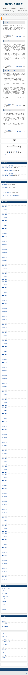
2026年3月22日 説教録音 (7, 173)
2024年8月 (4, 257)
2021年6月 (4, 356)
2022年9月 (4, 316)
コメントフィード (6, 623)
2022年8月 (4, 319)
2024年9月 (4, 255)
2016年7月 (4, 477)
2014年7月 (4, 541)
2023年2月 (4, 303)
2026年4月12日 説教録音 (8, 165)
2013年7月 (4, 574)
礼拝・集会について (6, 641)
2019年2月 (4, 397)
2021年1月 (4, 370)
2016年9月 (4, 472)
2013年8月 (4, 571)
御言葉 (3, 598)
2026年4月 (4, 204)
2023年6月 (4, 292)
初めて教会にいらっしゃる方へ (8, 639)
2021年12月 (4, 340)
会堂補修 (4, 590)
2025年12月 (4, 214)
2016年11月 (4, 466)
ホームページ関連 (6, 588)
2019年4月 (4, 391)
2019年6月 (4, 389)
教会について (4, 636)
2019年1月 (4, 399)
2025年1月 (4, 244)
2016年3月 (4, 488)
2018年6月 (4, 415)
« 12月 (3, 154)
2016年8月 (4, 474)
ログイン (4, 618)
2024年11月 (4, 249)
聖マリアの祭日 (7, 110)
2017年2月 (4, 458)
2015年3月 (4, 520)
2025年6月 (4, 230)
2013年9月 (4, 568)
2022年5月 (4, 327)
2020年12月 (4, 373)
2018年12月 (4, 402)
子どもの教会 (4, 644)
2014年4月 (4, 549)
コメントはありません (17, 36)
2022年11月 (4, 311)
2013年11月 (4, 563)
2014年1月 (4, 558)
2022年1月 (4, 338)
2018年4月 (4, 421)
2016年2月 (4, 491)
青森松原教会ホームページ (14, 4)
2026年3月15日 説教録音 (7, 175)
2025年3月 (4, 238)
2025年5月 (4, 233)
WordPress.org (5, 626)
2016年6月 (4, 480)
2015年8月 (4, 507)
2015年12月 (4, 496)
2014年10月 (4, 533)
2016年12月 (4, 464)
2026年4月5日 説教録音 (7, 167)
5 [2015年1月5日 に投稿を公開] (9, 148)
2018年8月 (4, 410)
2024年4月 (4, 268)
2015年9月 (4, 504)
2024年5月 (4, 265)
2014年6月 (4, 544)
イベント (3, 647)
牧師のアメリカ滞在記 (6, 607)
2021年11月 (4, 343)
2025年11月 (4, 217)
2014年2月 (4, 555)
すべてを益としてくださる (9, 70)
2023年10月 (4, 281)
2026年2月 (4, 209)
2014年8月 (4, 539)
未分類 (9, 35)
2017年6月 (4, 448)
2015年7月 (4, 509)
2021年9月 (4, 348)
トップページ (4, 633)
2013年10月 (4, 566)
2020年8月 (4, 383)
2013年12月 (4, 560)
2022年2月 (4, 335)
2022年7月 (4, 322)
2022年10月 (4, 314)
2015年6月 (4, 512)
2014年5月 (4, 547)
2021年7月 (4, 354)
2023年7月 (4, 289)
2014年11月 (4, 531)
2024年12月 (4, 247)
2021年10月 (4, 346)
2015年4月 (4, 517)
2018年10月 (4, 405)
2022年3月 (4, 332)
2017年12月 (4, 432)
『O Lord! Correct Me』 (7, 190)
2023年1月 (4, 306)
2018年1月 (4, 429)
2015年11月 (4, 499)
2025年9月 (4, 222)
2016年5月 (4, 482)
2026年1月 (4, 212)
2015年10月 (4, 501)
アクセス (3, 652)
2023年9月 (4, 284)
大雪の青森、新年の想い (9, 41)
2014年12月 (4, 528)
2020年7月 (4, 386)
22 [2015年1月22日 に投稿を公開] (16, 151)
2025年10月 (4, 220)
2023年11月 (4, 279)
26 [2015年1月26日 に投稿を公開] (9, 152)
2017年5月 (4, 450)
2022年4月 (4, 330)
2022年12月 (4, 308)
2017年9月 (4, 440)
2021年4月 (4, 362)
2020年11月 (4, 375)
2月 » (6, 154)
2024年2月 (4, 273)
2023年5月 (4, 295)
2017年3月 (4, 456)
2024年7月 (4, 260)
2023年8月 (4, 287)
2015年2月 (4, 523)
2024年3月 (4, 271)
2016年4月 (4, 485)
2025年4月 (4, 236)
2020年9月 (4, 381)
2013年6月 (4, 576)
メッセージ (4, 655)
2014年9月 (4, 536)
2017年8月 (4, 442)
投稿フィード (5, 621)
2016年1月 (4, 493)
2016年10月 (4, 469)
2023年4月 (4, 297)
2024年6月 (4, 263)
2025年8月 (4, 225)
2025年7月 (4, 228)
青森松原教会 (16, 190)
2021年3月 (4, 364)
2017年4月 (4, 453)
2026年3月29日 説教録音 (7, 170)
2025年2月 (4, 241)
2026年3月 (4, 206)
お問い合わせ (4, 649)
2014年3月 (4, 552)
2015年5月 (4, 515)
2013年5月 (4, 579)
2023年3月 (4, 300)
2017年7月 (4, 445)
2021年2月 (4, 367)
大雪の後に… (7, 22)
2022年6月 (4, 324)
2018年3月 (4, 423)
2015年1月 (4, 525)
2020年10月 (4, 378)
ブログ (4, 18)
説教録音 (4, 609)
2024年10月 (4, 252)
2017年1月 (4, 461)
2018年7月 (4, 413)
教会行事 (4, 601)
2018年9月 (4, 407)
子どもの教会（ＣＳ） (6, 596)
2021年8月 (4, 351)
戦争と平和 (4, 184)
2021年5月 (4, 359)
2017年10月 (4, 437)
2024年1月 (4, 276)
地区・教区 (4, 593)
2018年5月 (4, 418)
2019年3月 (4, 394)
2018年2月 (4, 426)
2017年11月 (4, 434)
